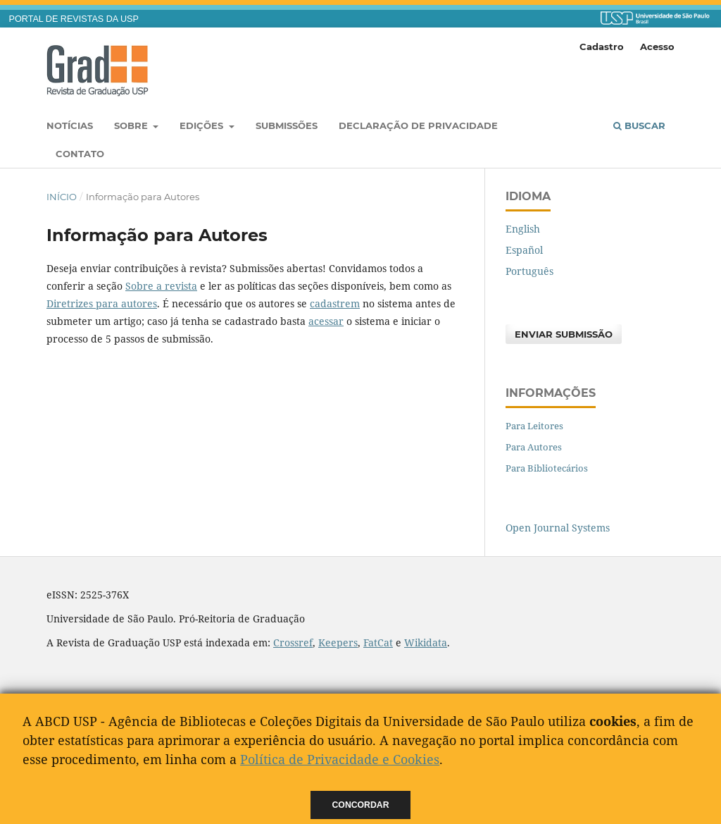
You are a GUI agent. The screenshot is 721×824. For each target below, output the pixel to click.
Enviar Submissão (564, 334)
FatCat (378, 642)
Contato (80, 153)
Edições (203, 125)
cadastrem (335, 303)
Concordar (360, 805)
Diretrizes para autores (101, 303)
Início (61, 196)
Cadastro (601, 46)
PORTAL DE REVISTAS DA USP (74, 19)
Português (529, 271)
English (523, 228)
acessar (326, 321)
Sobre (132, 125)
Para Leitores (534, 425)
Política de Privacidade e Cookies (339, 759)
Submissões (287, 125)
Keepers (338, 642)
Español (524, 250)
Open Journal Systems (558, 527)
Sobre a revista (161, 286)
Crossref (293, 642)
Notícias (69, 125)
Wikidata (425, 642)
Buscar (639, 125)
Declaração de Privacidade (418, 125)
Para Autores (534, 447)
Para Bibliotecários (547, 468)
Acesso (657, 46)
